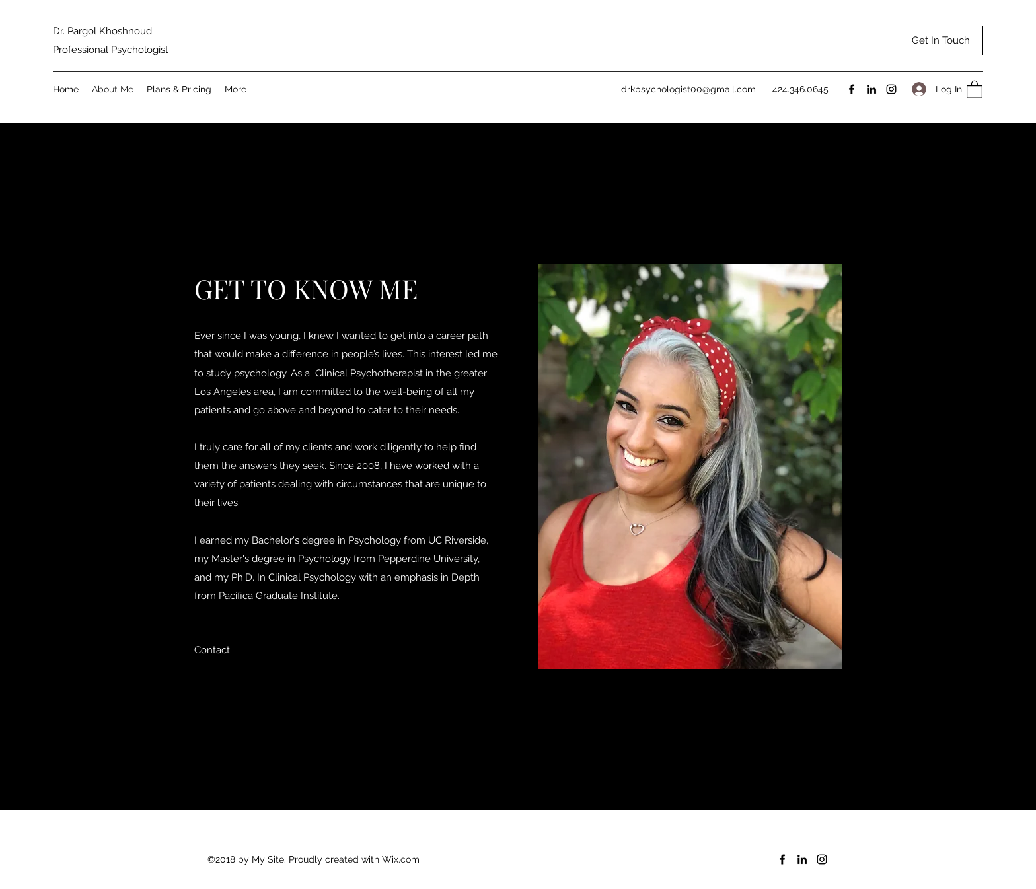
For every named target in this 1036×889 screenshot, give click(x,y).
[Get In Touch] (941, 40)
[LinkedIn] (871, 89)
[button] (974, 88)
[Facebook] (851, 89)
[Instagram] (891, 89)
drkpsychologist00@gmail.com (688, 89)
